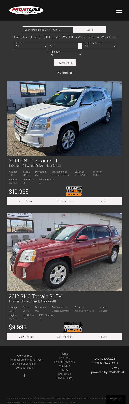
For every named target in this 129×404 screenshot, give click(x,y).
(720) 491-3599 (24, 355)
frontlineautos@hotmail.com (25, 359)
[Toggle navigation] (119, 10)
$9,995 (17, 327)
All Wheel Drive (107, 37)
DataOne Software (58, 398)
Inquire (103, 201)
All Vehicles (19, 37)
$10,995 (19, 191)
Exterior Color (93, 45)
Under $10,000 (40, 37)
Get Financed (64, 201)
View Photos (26, 201)
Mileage (55, 53)
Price (19, 45)
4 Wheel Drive (85, 37)
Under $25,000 (62, 37)
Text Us (115, 399)
